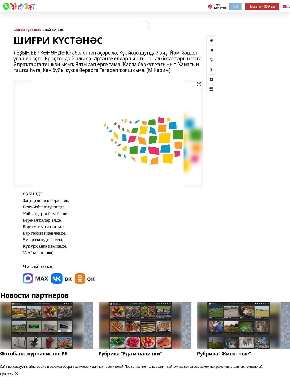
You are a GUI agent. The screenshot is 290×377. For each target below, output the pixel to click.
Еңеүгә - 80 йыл (262, 6)
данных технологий (248, 366)
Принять (6, 374)
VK (235, 6)
